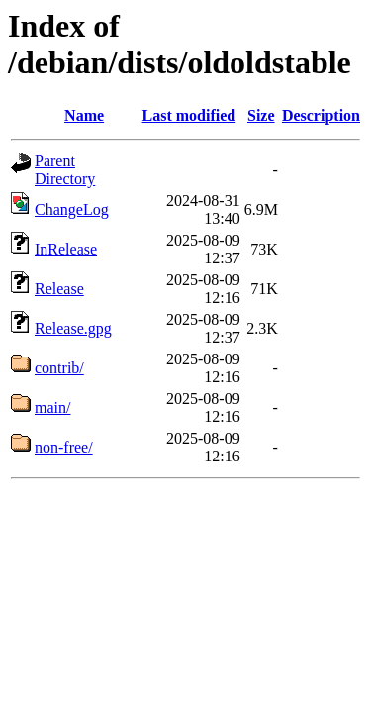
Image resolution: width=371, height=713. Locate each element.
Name (84, 115)
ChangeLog (72, 209)
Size (261, 115)
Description (321, 115)
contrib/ (59, 367)
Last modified (189, 115)
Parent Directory (65, 170)
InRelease (66, 249)
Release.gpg (73, 328)
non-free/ (64, 447)
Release (59, 288)
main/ (52, 407)
